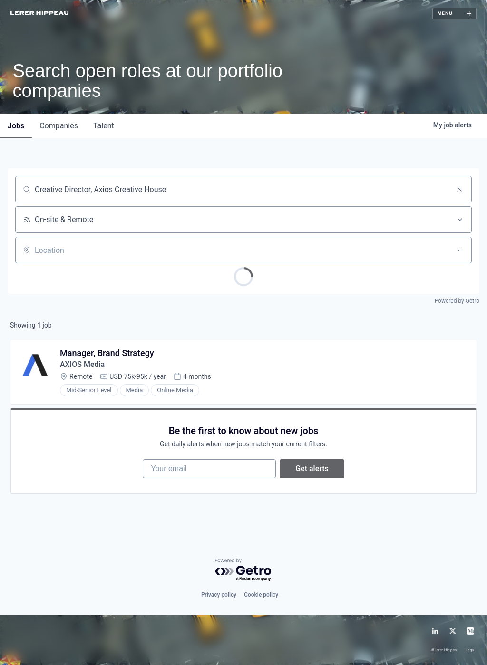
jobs (16, 125)
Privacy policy (218, 594)
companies (58, 125)
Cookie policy (261, 594)
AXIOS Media (82, 364)
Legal (470, 650)
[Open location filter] (459, 250)
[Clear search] (459, 189)
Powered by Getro (457, 301)
